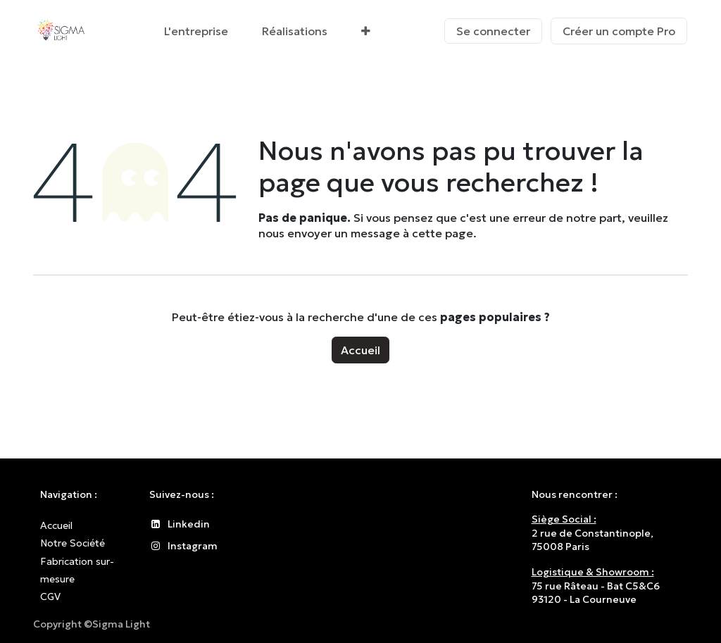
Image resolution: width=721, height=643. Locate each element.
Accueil (360, 350)
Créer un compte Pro (619, 31)
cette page (442, 233)
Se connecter (493, 31)
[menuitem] (196, 31)
